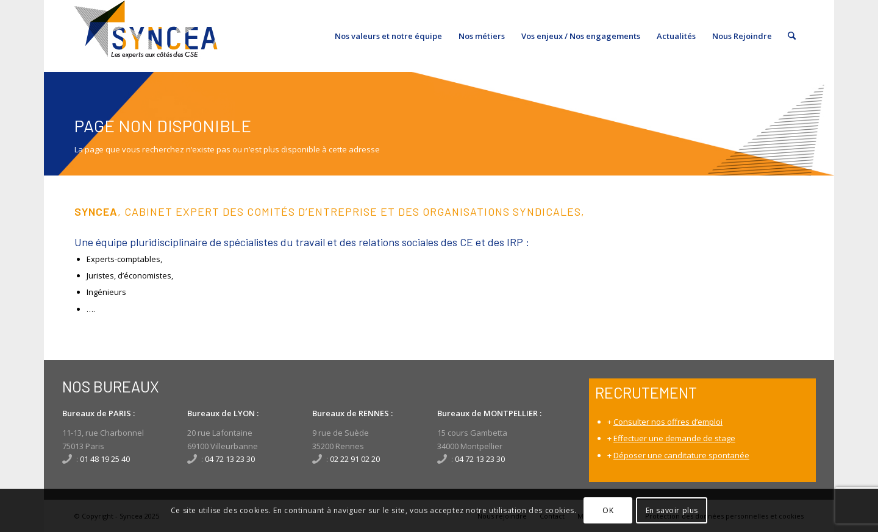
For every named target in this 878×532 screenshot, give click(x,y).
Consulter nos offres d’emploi (668, 421)
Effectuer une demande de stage (674, 438)
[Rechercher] (792, 36)
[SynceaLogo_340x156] (146, 36)
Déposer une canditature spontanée (681, 455)
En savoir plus (672, 510)
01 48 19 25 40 (105, 458)
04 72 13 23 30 (230, 458)
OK (607, 510)
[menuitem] (388, 36)
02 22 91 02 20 (355, 458)
